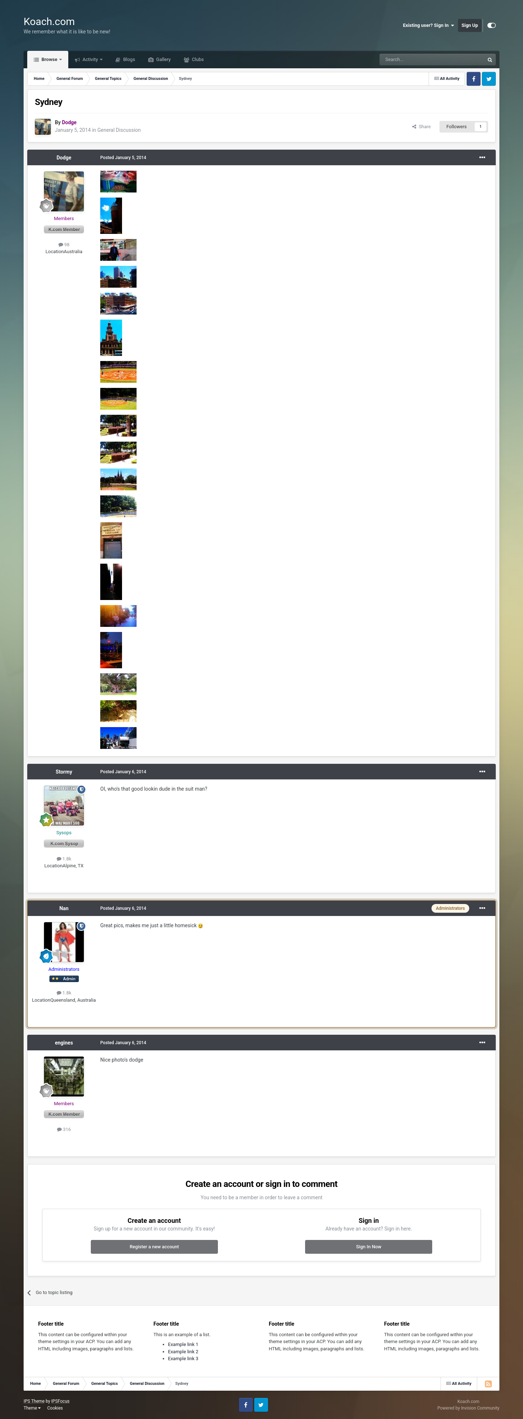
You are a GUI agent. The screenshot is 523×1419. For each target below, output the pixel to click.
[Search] (415, 59)
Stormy (64, 772)
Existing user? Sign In (428, 25)
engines (64, 1043)
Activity (90, 59)
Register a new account (154, 1246)
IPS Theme (34, 1401)
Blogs (128, 59)
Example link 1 (183, 1344)
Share (421, 126)
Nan (63, 908)
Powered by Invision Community (468, 1408)
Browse (49, 59)
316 (64, 1129)
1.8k (64, 858)
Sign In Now (368, 1246)
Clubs (197, 59)
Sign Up (470, 25)
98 (64, 244)
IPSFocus (60, 1401)
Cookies (55, 1408)
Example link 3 (183, 1358)
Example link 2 (183, 1351)
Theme (32, 1408)
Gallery (163, 59)
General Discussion (119, 130)
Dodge (64, 158)
